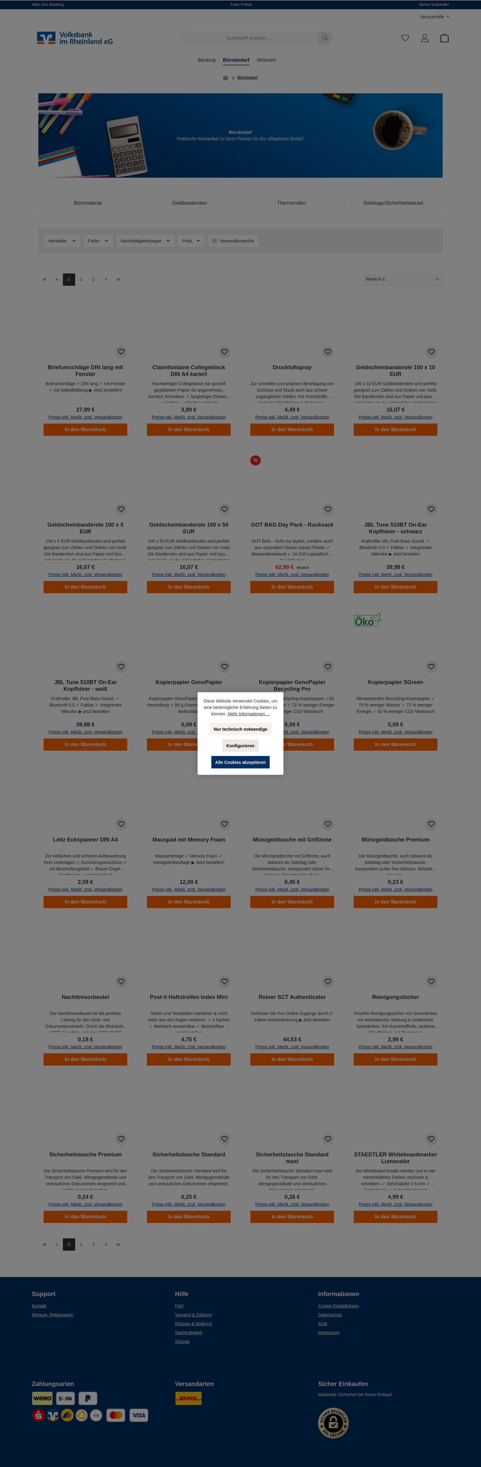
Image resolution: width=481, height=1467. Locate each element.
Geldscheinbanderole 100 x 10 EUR (395, 370)
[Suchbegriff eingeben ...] (248, 38)
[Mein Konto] (425, 38)
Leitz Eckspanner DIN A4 (85, 840)
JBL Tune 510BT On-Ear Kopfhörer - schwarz (395, 528)
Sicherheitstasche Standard (188, 1155)
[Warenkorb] (442, 38)
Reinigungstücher (395, 997)
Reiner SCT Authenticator (292, 997)
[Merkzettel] (405, 38)
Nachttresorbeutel (85, 997)
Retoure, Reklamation (52, 1314)
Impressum (328, 1332)
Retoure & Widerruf (193, 1323)
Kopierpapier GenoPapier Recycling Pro (292, 685)
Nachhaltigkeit (188, 1332)
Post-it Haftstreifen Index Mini (189, 997)
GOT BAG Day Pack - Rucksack (292, 525)
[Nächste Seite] (106, 279)
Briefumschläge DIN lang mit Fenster (85, 370)
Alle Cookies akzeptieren (240, 762)
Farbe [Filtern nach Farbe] (98, 241)
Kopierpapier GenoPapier (189, 682)
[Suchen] (325, 38)
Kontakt (39, 1305)
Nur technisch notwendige (240, 729)
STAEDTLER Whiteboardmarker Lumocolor (395, 1158)
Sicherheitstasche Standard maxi (292, 1158)
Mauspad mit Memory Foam (188, 840)
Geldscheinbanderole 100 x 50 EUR (188, 528)
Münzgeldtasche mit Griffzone (292, 840)
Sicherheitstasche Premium (85, 1155)
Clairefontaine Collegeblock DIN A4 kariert (188, 370)
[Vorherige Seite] (57, 279)
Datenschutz (330, 1314)
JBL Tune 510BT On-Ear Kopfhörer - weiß (85, 685)
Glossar (182, 1341)
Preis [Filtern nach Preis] (191, 241)
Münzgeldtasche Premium (395, 840)
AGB (322, 1323)
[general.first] (44, 279)
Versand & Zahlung (193, 1314)
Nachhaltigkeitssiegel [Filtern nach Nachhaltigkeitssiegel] (146, 241)
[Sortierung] (403, 279)
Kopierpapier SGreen (395, 682)
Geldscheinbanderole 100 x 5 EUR (85, 528)
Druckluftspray (292, 367)
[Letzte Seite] (118, 279)
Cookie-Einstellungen (338, 1305)
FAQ (179, 1305)
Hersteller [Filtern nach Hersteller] (62, 241)
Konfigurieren (240, 745)
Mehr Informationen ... (249, 713)
